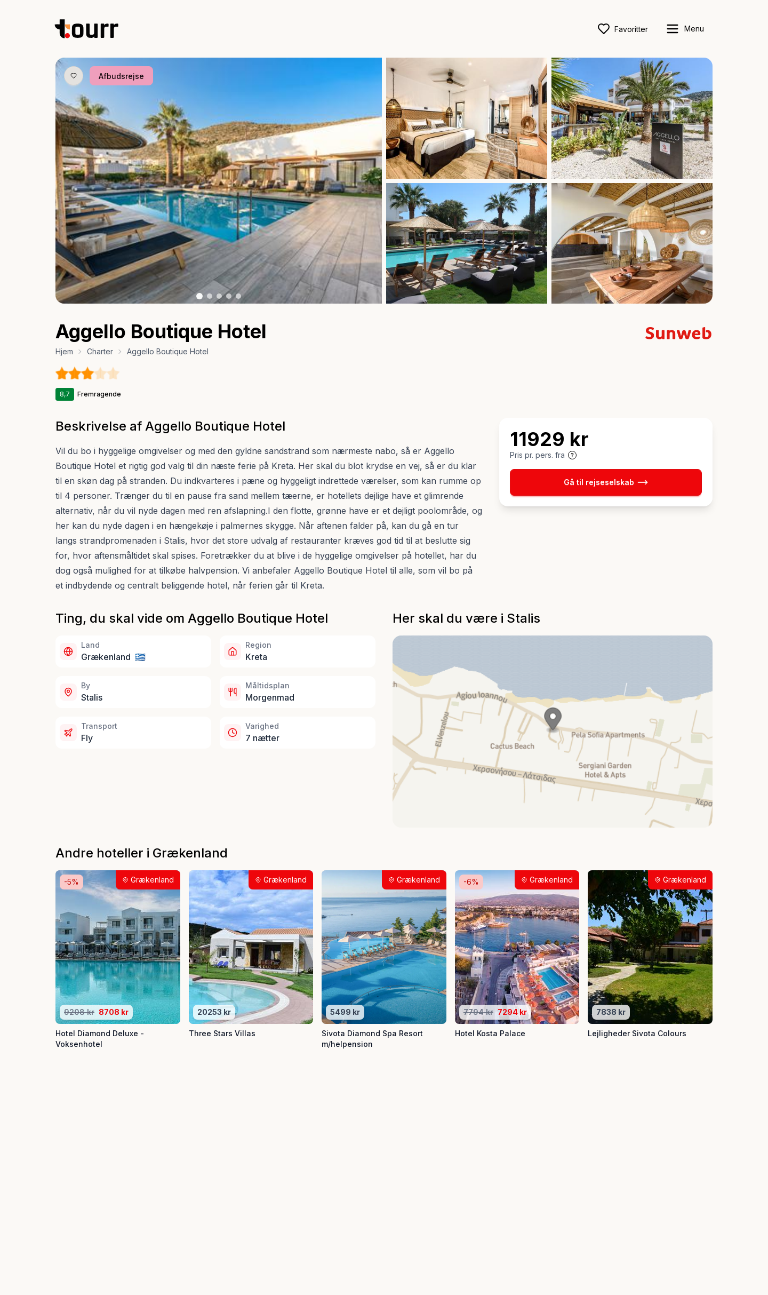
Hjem (64, 351)
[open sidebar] (685, 29)
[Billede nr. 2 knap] (209, 296)
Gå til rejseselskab (606, 482)
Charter (100, 351)
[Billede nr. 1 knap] (199, 296)
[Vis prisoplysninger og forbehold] (572, 455)
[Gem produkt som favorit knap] (73, 75)
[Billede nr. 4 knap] (228, 296)
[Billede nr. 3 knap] (219, 296)
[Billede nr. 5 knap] (238, 296)
